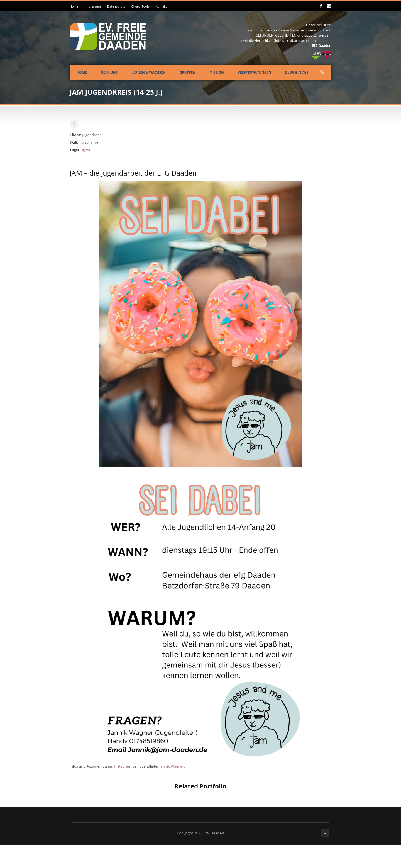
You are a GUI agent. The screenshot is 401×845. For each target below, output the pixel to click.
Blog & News (296, 72)
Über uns (109, 72)
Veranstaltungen (254, 72)
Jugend (85, 149)
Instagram (123, 766)
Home (74, 6)
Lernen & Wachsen (148, 72)
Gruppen (187, 72)
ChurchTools (140, 6)
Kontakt (161, 6)
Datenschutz (116, 6)
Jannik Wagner (172, 766)
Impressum (93, 6)
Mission (216, 72)
